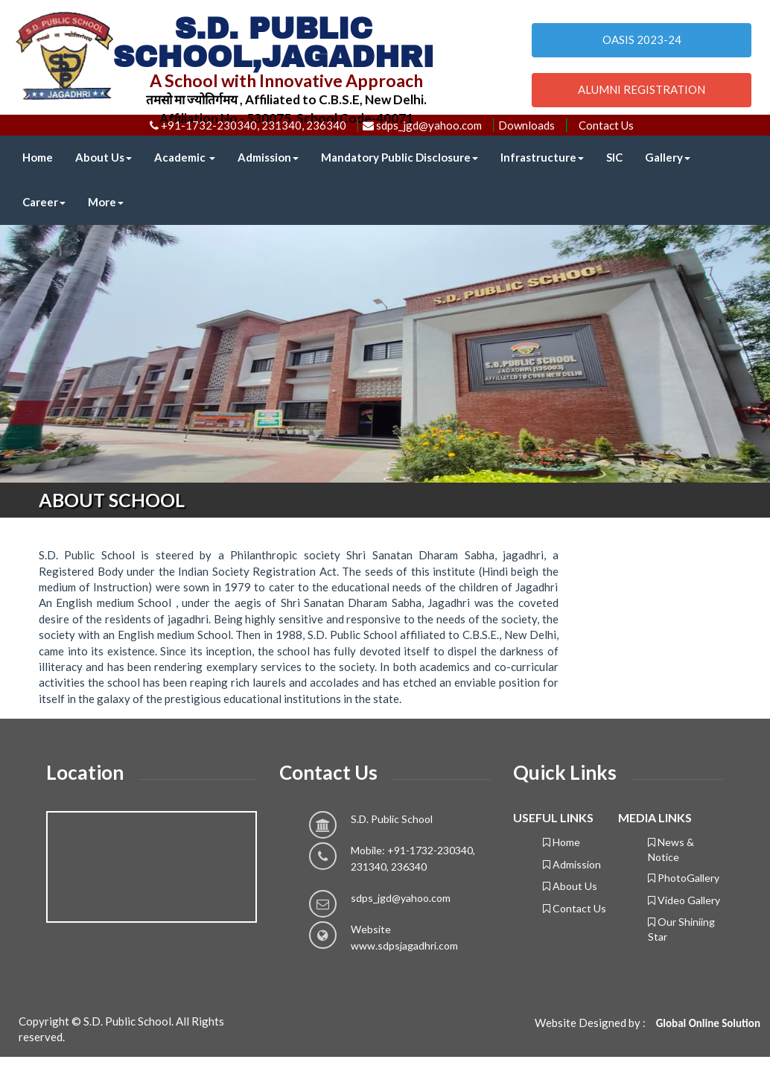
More (106, 202)
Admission (268, 157)
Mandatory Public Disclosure (399, 157)
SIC (614, 157)
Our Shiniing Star (681, 929)
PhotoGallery (683, 877)
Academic (184, 157)
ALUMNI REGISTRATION (641, 89)
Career (44, 202)
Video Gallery (684, 900)
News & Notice (671, 849)
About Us (103, 157)
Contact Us (606, 125)
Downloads (526, 125)
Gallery (667, 157)
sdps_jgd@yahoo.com (401, 897)
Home (37, 157)
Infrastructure (542, 157)
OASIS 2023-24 (641, 39)
